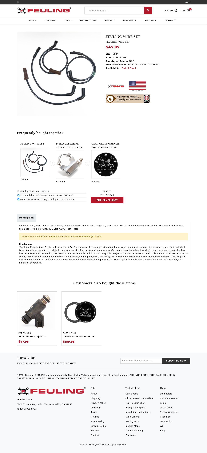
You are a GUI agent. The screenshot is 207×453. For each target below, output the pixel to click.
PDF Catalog (97, 421)
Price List (165, 417)
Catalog (50, 20)
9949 (29, 333)
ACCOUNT (171, 11)
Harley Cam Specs (135, 408)
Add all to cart (107, 200)
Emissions (131, 435)
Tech (67, 20)
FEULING (121, 57)
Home (32, 20)
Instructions (87, 20)
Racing (109, 20)
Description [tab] (26, 218)
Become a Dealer (169, 398)
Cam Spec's (132, 394)
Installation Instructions (138, 412)
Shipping (95, 398)
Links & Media (98, 426)
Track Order (166, 408)
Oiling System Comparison (140, 398)
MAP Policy (166, 421)
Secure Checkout (169, 412)
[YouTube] (18, 2)
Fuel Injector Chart (135, 403)
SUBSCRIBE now (176, 361)
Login (187, 2)
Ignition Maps (133, 426)
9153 (73, 333)
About (94, 394)
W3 (161, 426)
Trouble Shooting (135, 431)
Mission (95, 431)
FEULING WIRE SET (32, 144)
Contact (170, 20)
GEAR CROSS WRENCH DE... (79, 336)
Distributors (166, 394)
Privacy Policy (98, 403)
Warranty (129, 20)
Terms (94, 412)
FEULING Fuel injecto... (33, 336)
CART (185, 10)
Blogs (163, 431)
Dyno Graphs (132, 417)
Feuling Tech (132, 421)
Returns (150, 20)
